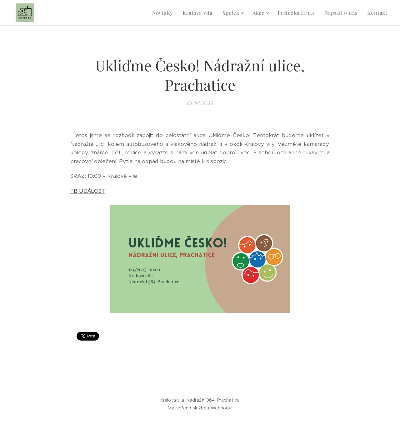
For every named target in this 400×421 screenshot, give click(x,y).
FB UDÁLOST (87, 190)
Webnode (221, 408)
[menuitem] (164, 13)
